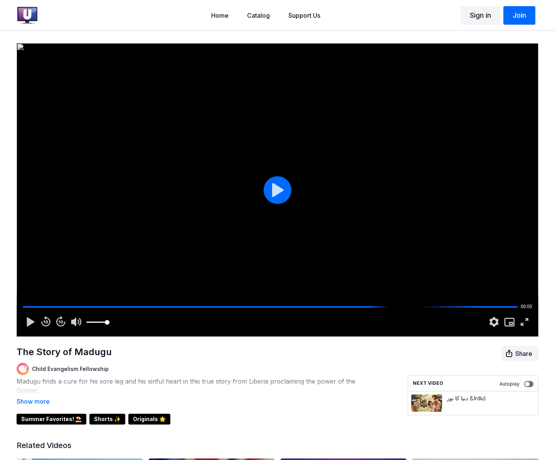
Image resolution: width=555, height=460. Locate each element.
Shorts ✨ (107, 408)
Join (519, 15)
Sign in (480, 15)
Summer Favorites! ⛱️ (51, 408)
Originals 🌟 (149, 408)
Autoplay (516, 384)
